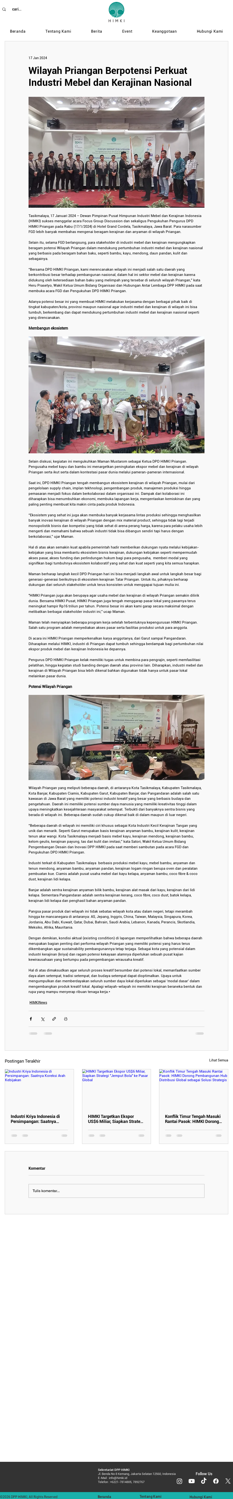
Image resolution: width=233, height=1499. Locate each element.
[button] (58, 31)
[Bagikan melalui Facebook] (31, 1019)
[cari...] (17, 9)
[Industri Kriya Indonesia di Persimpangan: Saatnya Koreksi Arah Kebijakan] (39, 1088)
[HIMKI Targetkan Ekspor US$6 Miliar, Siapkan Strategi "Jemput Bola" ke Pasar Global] (116, 1088)
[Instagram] (179, 1481)
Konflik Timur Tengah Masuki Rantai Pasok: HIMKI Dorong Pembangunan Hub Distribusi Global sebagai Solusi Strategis (193, 1119)
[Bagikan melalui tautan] (54, 1019)
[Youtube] (191, 1481)
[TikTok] (203, 1481)
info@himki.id (118, 1478)
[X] (228, 1481)
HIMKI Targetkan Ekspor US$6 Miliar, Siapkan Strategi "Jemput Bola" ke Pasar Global (116, 1119)
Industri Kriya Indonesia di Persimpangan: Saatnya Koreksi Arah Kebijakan (35, 1119)
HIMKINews (38, 1002)
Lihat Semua (218, 1060)
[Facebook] (215, 1481)
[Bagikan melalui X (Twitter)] (42, 1019)
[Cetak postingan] (65, 1019)
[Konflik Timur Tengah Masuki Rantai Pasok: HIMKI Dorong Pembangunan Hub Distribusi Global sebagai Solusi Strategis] (193, 1088)
